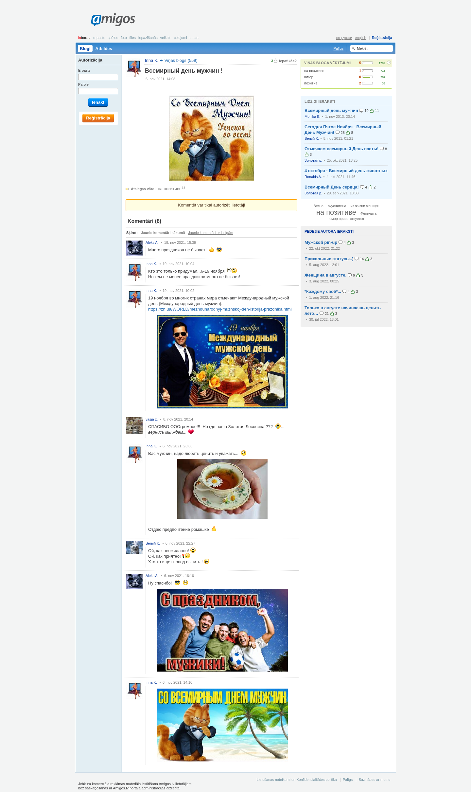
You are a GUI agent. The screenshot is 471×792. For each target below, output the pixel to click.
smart (194, 38)
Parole (83, 84)
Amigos (113, 19)
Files (133, 38)
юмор (308, 77)
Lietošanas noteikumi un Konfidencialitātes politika (296, 780)
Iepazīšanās (148, 38)
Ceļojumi (180, 38)
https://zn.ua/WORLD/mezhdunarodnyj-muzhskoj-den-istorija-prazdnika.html (220, 309)
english (360, 38)
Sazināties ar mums (374, 780)
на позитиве (314, 71)
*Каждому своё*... (323, 291)
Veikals (165, 38)
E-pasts (99, 38)
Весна (318, 206)
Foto (124, 38)
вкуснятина (337, 206)
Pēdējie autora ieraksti (329, 231)
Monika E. (313, 116)
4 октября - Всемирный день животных (346, 170)
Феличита (368, 213)
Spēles (113, 38)
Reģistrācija (382, 38)
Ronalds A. (313, 177)
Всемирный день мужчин (331, 110)
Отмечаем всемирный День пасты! (341, 148)
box (84, 38)
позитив (310, 83)
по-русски (344, 38)
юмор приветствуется (346, 219)
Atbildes (104, 48)
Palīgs (338, 48)
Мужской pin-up (321, 242)
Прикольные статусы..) (329, 258)
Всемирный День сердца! (332, 187)
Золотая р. (313, 160)
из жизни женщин (365, 206)
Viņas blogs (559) (181, 60)
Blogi (85, 48)
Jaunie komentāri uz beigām (210, 233)
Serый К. (312, 138)
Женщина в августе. (325, 275)
